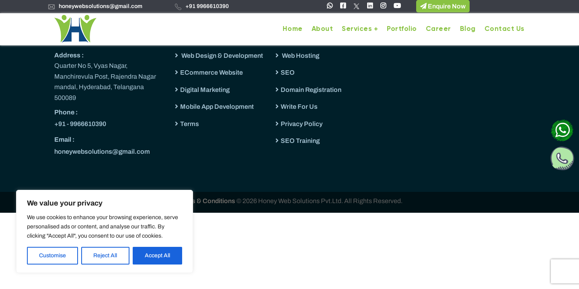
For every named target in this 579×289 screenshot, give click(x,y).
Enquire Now (443, 6)
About (322, 29)
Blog (468, 29)
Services (357, 29)
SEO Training (300, 140)
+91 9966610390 (207, 6)
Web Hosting (300, 55)
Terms (189, 123)
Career (438, 29)
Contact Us (505, 29)
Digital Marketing (205, 89)
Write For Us (299, 106)
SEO (288, 72)
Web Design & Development (221, 55)
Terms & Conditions (206, 200)
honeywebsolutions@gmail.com (100, 6)
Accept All (157, 255)
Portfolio (402, 29)
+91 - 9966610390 (80, 123)
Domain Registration (311, 89)
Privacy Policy (301, 123)
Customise (52, 255)
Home (292, 29)
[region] (104, 231)
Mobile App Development (217, 106)
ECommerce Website (211, 72)
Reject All (105, 255)
